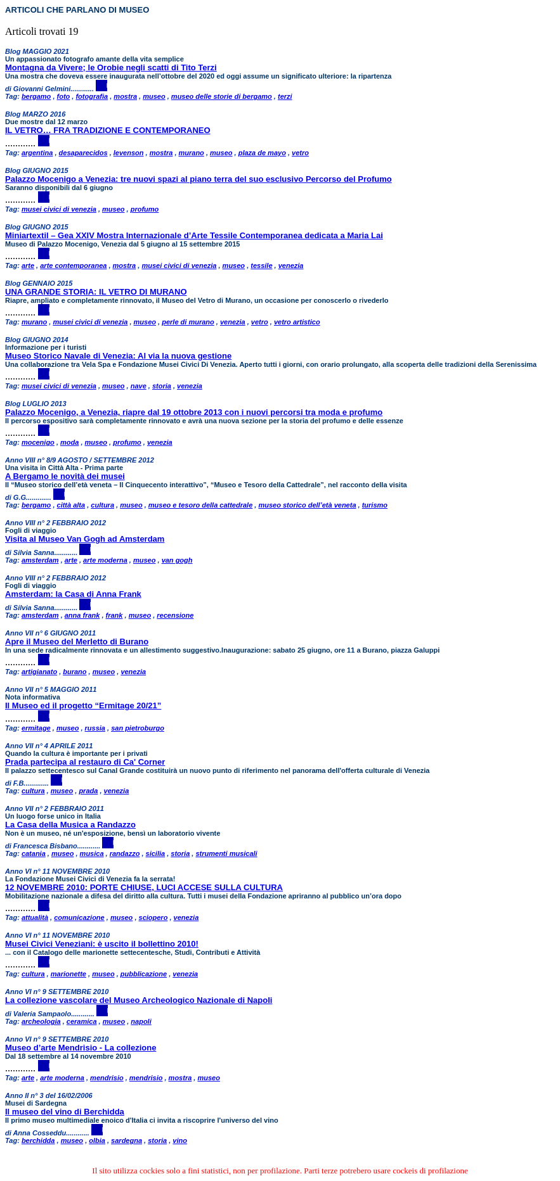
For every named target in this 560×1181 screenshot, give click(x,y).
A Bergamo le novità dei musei (65, 476)
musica (92, 853)
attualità (35, 917)
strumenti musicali (226, 853)
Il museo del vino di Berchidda (64, 1111)
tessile (261, 265)
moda (69, 442)
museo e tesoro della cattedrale (200, 505)
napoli (141, 1021)
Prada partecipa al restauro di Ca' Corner (85, 762)
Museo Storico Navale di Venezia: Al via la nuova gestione (118, 356)
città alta (71, 505)
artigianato (39, 671)
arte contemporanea (73, 265)
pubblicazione (143, 974)
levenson (129, 152)
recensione (175, 615)
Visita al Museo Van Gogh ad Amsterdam (84, 539)
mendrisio (107, 1078)
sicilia (156, 853)
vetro (300, 152)
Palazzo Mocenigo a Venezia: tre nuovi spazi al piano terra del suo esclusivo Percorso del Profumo (198, 179)
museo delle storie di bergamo (221, 96)
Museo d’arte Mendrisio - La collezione (80, 1047)
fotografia (91, 96)
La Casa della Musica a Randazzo (70, 824)
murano (191, 152)
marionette (68, 974)
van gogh (177, 560)
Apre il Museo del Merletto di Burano (76, 641)
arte (28, 265)
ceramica (82, 1021)
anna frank (82, 615)
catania (34, 853)
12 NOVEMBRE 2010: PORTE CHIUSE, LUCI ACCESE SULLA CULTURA (144, 887)
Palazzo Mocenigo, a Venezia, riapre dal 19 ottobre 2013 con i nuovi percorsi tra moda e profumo (193, 412)
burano (74, 671)
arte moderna (105, 560)
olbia (97, 1140)
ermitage (36, 728)
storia (161, 386)
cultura (102, 505)
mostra (125, 96)
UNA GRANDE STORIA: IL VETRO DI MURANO (96, 292)
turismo (374, 505)
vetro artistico (297, 322)
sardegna (126, 1140)
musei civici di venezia (59, 209)
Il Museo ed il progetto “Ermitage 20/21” (83, 705)
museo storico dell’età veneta (307, 505)
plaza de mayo (262, 152)
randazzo (125, 853)
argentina (37, 152)
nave (139, 386)
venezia (291, 265)
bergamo (36, 96)
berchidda (38, 1140)
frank (114, 615)
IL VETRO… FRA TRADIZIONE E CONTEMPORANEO (108, 130)
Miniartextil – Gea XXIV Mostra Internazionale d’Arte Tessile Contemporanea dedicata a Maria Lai (194, 235)
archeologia (41, 1021)
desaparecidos (83, 152)
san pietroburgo (137, 728)
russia (95, 728)
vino (180, 1140)
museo (154, 96)
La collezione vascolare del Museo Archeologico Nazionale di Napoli (138, 1000)
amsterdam (40, 560)
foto (63, 96)
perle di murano (188, 322)
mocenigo (38, 442)
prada (88, 791)
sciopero (153, 917)
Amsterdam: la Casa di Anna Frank (73, 594)
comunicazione (79, 917)
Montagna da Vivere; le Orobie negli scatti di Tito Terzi (111, 67)
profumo (145, 209)
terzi (285, 96)
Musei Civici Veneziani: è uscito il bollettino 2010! (102, 943)
